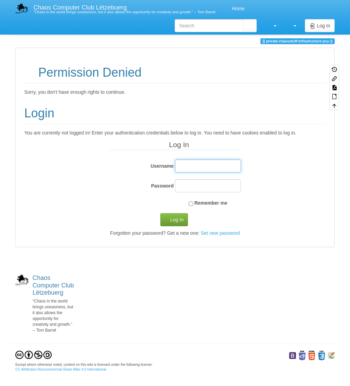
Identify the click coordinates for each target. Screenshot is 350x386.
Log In (177, 219)
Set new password (220, 233)
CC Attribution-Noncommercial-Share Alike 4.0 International (60, 369)
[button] (272, 25)
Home (237, 8)
